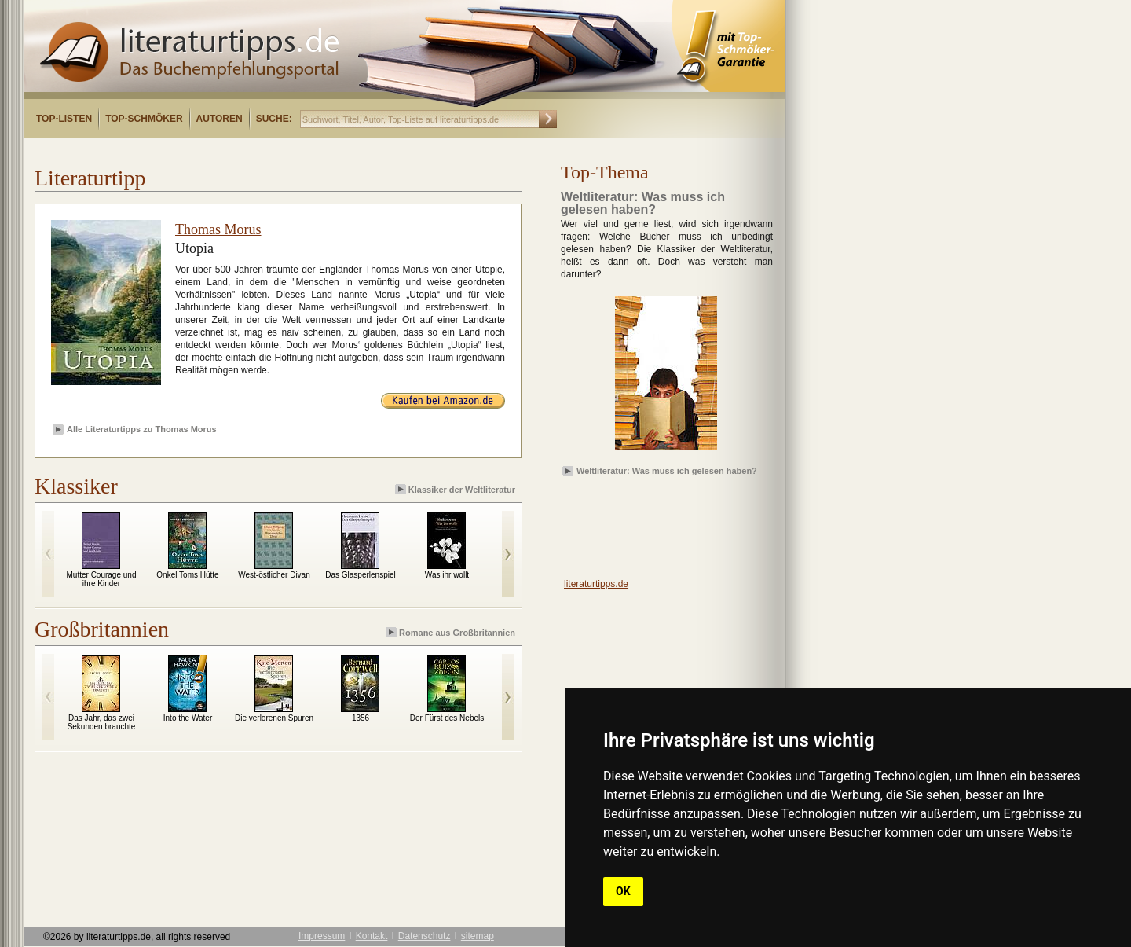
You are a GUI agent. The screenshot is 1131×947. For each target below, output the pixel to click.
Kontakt (372, 935)
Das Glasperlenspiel (360, 575)
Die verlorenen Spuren (274, 718)
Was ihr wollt (447, 575)
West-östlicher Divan (274, 575)
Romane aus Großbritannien (451, 632)
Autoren (219, 118)
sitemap (477, 935)
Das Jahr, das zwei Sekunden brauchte (102, 722)
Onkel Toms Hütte (187, 575)
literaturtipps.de (596, 583)
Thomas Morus (218, 229)
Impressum (321, 935)
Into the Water (187, 718)
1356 (360, 718)
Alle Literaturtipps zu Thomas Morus (142, 429)
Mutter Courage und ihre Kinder (102, 579)
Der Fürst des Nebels (447, 718)
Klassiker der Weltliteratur (456, 489)
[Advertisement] (226, 152)
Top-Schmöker (143, 118)
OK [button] (623, 891)
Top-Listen (64, 118)
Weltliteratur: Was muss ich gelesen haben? (666, 470)
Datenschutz (424, 935)
